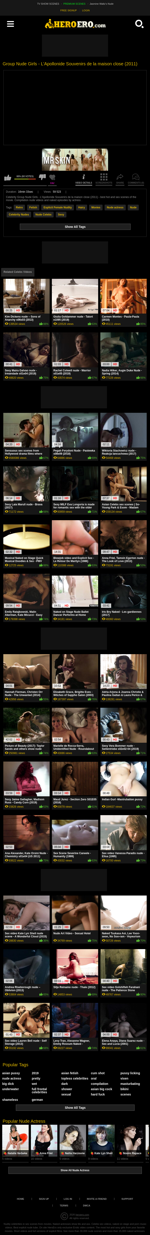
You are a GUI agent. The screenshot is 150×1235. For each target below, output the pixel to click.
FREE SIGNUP (68, 10)
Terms (64, 1205)
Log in (68, 1199)
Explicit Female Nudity (57, 207)
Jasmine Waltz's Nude (102, 3)
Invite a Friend (97, 1199)
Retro (19, 207)
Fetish (33, 207)
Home (20, 1199)
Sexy (61, 214)
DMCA (86, 1205)
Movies (95, 207)
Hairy (81, 207)
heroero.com (82, 1214)
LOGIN (86, 10)
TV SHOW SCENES (48, 3)
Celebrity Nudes (19, 214)
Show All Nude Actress (75, 1170)
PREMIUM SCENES (74, 3)
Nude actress (115, 207)
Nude (133, 207)
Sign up (44, 1199)
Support (127, 1199)
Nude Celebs (44, 214)
